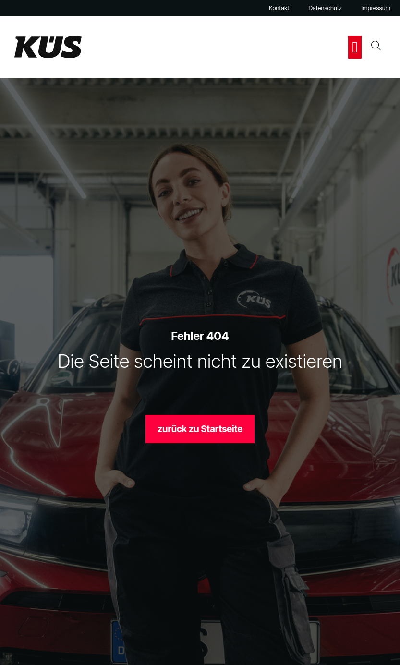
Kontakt (279, 8)
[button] (355, 47)
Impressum (375, 8)
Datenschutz (325, 8)
